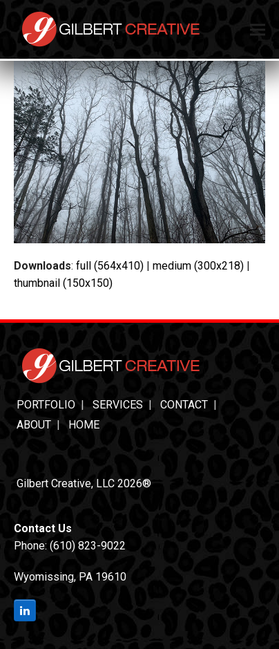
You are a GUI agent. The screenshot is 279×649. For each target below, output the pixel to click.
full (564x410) (110, 265)
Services (118, 404)
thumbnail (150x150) (63, 283)
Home (83, 424)
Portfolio (46, 404)
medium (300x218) (198, 265)
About (34, 424)
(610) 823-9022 (88, 545)
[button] (257, 29)
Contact (184, 404)
